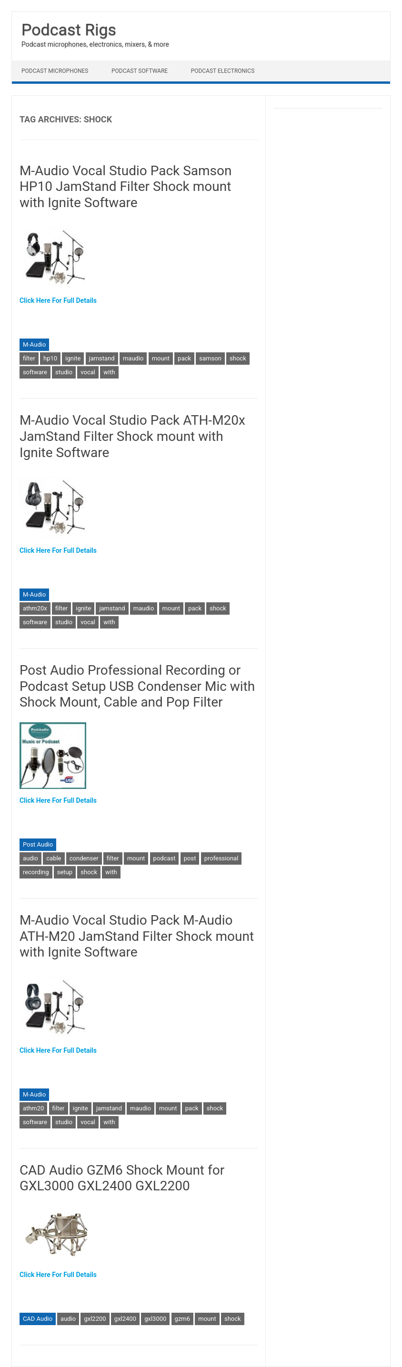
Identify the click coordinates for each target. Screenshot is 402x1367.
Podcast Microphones (54, 71)
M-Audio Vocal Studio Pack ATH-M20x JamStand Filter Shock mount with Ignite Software (132, 436)
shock (238, 358)
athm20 (33, 1108)
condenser (84, 858)
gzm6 (182, 1318)
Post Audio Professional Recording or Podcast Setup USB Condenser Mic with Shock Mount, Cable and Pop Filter (137, 686)
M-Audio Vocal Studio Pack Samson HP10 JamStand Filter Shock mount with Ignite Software (126, 186)
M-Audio (34, 344)
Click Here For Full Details (58, 300)
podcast (164, 858)
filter (29, 358)
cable (53, 858)
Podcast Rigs (68, 29)
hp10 (50, 358)
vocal (87, 372)
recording (36, 872)
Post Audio (38, 844)
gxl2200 (95, 1318)
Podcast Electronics (223, 71)
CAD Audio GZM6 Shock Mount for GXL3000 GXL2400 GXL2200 (122, 1178)
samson (210, 358)
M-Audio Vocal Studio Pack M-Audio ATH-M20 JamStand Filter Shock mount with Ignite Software (137, 936)
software (35, 372)
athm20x (35, 608)
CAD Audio (37, 1318)
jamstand (102, 358)
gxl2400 (125, 1318)
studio (63, 372)
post (190, 858)
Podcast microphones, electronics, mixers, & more (95, 44)
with (109, 372)
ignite (72, 358)
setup (64, 872)
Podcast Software (139, 71)
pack (184, 358)
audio (30, 858)
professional (221, 858)
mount (161, 358)
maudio (133, 358)
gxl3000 (155, 1318)
